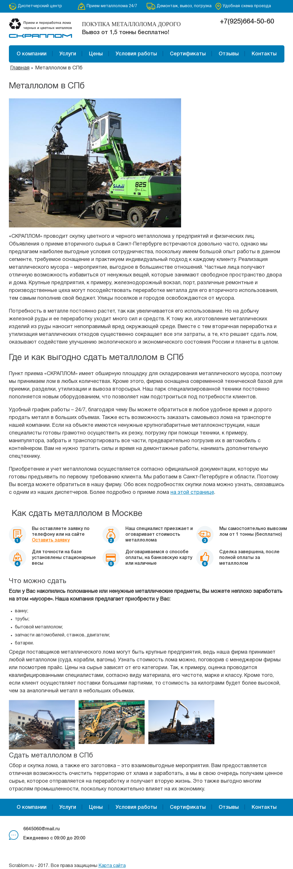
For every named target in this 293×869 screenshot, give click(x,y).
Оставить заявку (51, 540)
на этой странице (192, 492)
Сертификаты (188, 54)
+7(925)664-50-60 (247, 22)
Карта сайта (112, 866)
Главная (20, 68)
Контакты (264, 54)
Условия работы (136, 54)
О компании (31, 54)
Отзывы (229, 54)
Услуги (67, 54)
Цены (96, 54)
